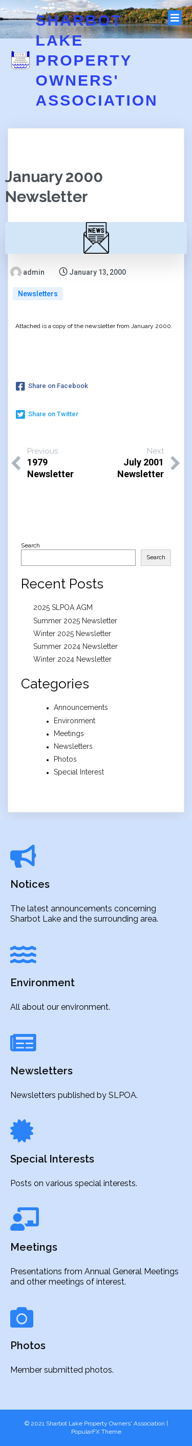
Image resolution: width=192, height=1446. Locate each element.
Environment (74, 721)
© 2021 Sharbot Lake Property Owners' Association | (96, 1423)
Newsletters (38, 294)
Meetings (69, 733)
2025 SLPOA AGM (63, 607)
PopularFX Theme (96, 1431)
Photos (65, 759)
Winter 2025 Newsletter (72, 633)
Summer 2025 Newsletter (75, 621)
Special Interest (79, 772)
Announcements (81, 707)
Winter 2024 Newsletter (72, 659)
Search (30, 545)
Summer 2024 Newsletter (75, 646)
